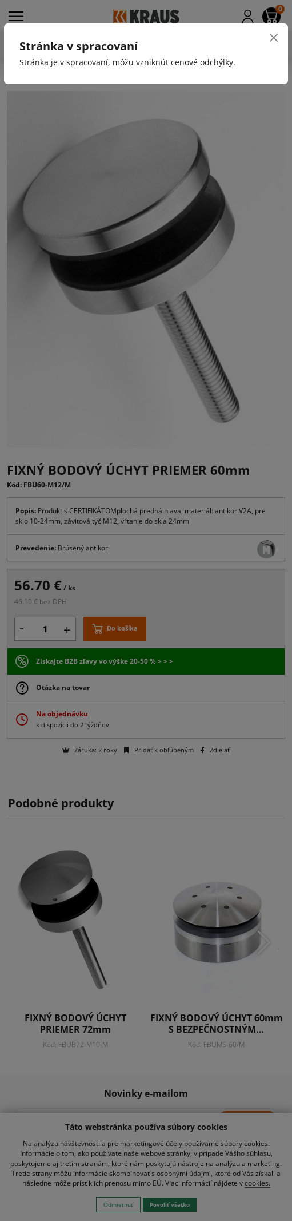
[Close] (273, 37)
